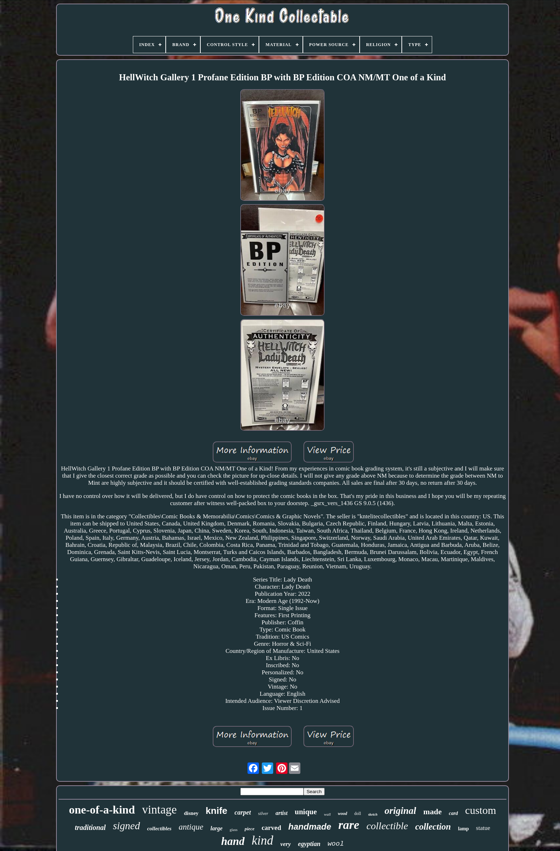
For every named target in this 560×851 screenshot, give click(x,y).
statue (483, 828)
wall (327, 814)
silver (263, 813)
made (432, 811)
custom (480, 810)
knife (217, 810)
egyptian (309, 843)
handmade (309, 826)
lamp (463, 828)
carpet (243, 812)
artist (281, 813)
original (400, 810)
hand (232, 841)
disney (191, 813)
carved (271, 827)
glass (234, 829)
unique (306, 811)
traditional (90, 827)
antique (191, 826)
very (285, 844)
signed (126, 825)
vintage (159, 809)
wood (342, 813)
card (453, 813)
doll (357, 813)
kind (262, 840)
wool (336, 844)
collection (433, 826)
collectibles (159, 828)
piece (249, 828)
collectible (387, 825)
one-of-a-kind (102, 809)
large (216, 828)
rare (348, 824)
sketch (373, 814)
